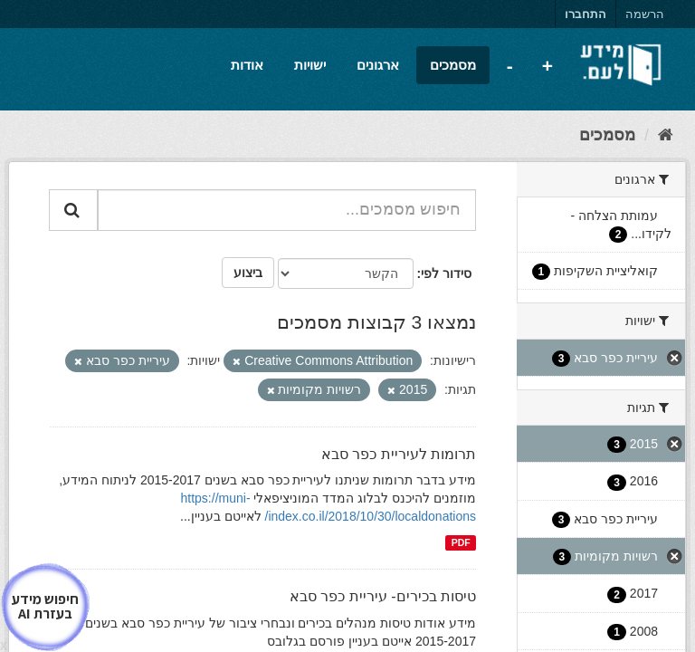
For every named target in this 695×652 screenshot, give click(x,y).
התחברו (585, 14)
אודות (247, 64)
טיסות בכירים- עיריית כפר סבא (383, 596)
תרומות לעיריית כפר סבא (398, 454)
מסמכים (453, 64)
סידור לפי (446, 273)
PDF (461, 542)
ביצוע (247, 272)
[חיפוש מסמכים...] (287, 210)
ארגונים (378, 64)
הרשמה (644, 14)
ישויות (310, 64)
